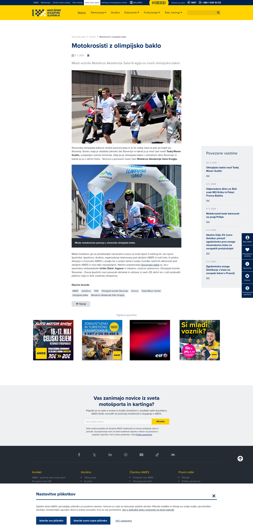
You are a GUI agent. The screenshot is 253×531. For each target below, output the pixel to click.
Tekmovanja (90, 477)
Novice (94, 37)
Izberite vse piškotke (51, 520)
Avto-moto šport (80, 37)
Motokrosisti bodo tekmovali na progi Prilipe (222, 215)
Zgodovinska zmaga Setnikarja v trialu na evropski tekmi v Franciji (220, 270)
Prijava (160, 421)
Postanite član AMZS (143, 477)
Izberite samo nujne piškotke (90, 520)
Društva (88, 481)
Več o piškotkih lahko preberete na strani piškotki (148, 509)
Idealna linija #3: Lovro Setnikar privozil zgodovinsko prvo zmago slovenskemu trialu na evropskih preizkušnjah (220, 241)
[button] (218, 12)
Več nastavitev (124, 520)
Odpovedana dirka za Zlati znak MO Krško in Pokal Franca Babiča (221, 192)
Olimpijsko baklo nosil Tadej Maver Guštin (222, 169)
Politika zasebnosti (191, 481)
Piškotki (185, 477)
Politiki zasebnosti (144, 434)
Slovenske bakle (150, 264)
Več (208, 175)
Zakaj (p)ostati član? (142, 481)
